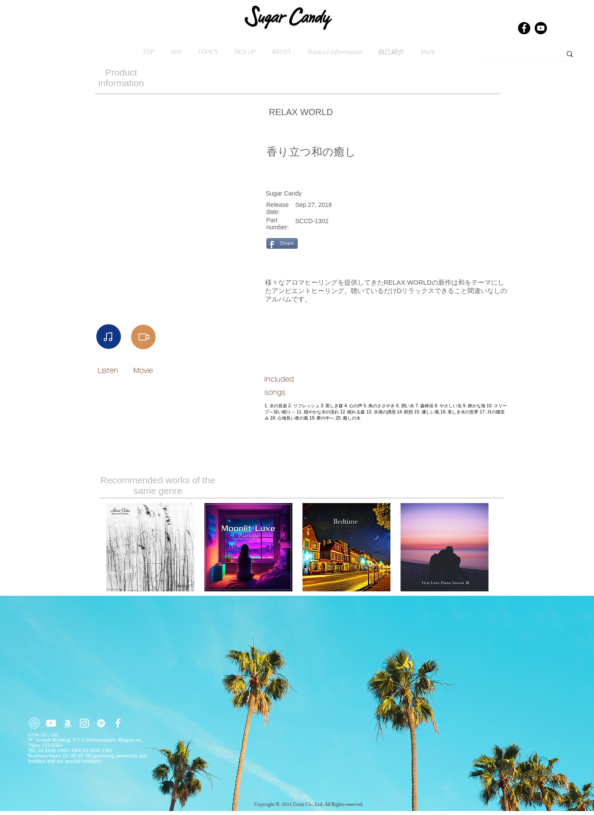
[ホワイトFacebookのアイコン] (118, 723)
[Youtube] (541, 28)
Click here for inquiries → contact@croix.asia (78, 812)
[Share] (282, 243)
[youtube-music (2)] (34, 723)
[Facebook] (524, 28)
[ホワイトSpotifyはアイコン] (101, 723)
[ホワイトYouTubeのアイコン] (51, 723)
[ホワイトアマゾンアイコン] (68, 723)
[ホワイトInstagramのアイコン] (84, 723)
